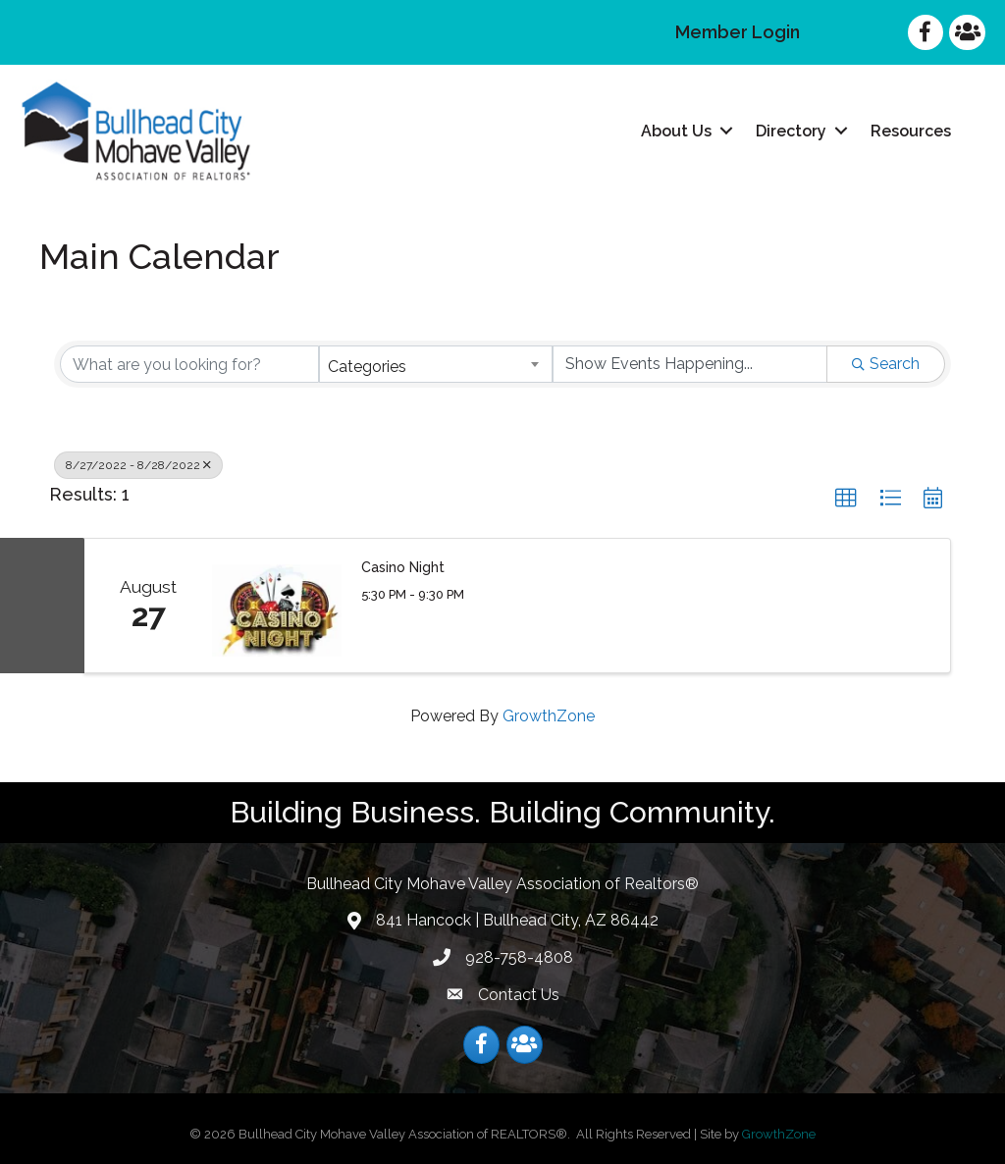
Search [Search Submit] (886, 363)
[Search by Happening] (690, 364)
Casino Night (403, 567)
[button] (846, 498)
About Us (676, 131)
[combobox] (436, 364)
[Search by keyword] (189, 364)
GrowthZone (548, 716)
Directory (791, 131)
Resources (911, 131)
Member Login (737, 32)
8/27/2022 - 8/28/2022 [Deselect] (138, 465)
